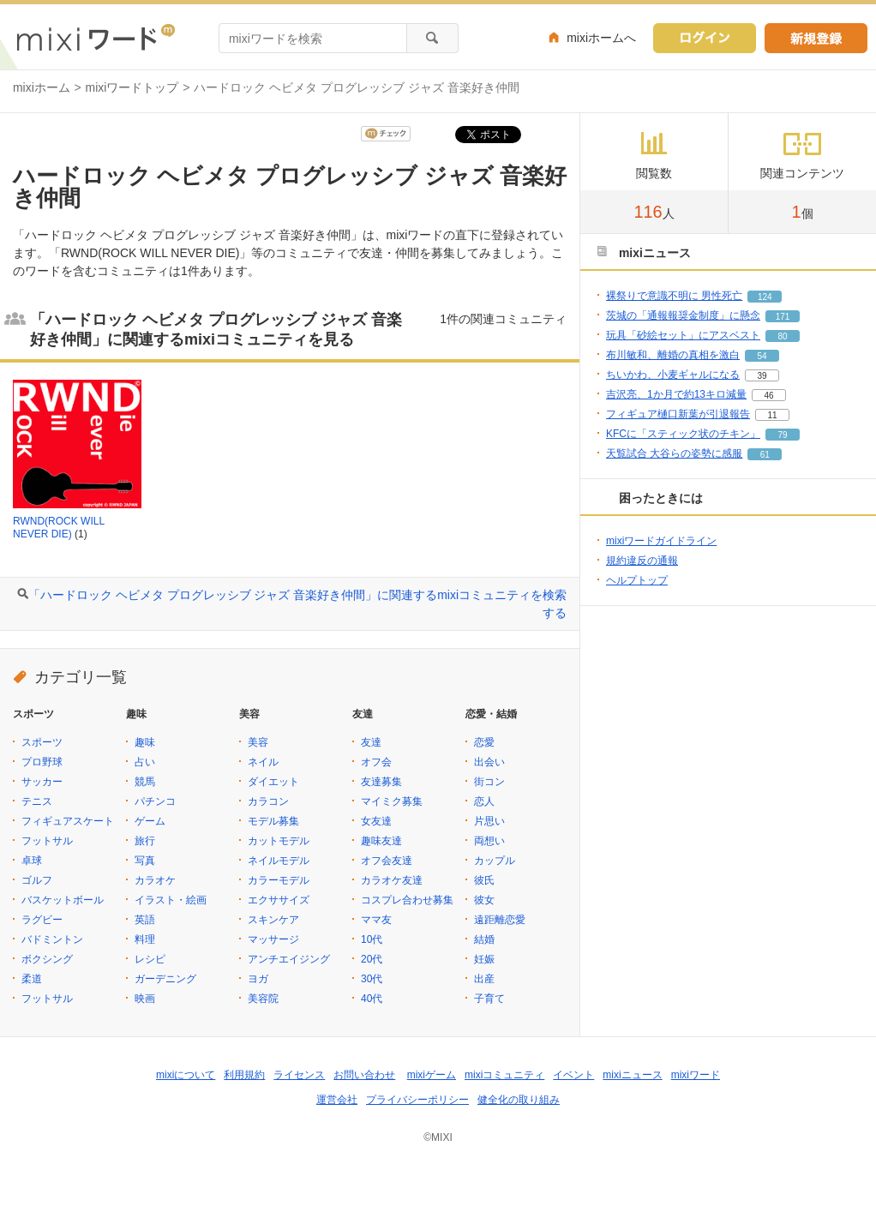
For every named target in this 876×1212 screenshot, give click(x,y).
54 (761, 356)
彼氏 (484, 880)
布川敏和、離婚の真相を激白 (673, 355)
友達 (371, 742)
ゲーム (150, 821)
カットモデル (278, 841)
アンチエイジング (289, 959)
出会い (489, 762)
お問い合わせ (364, 1075)
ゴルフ (36, 880)
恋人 (484, 801)
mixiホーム (41, 87)
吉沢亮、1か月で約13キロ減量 (676, 394)
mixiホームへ (601, 38)
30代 (371, 979)
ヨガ (258, 979)
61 (765, 454)
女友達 (376, 821)
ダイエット (273, 782)
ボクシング (47, 959)
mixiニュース (632, 1075)
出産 (484, 979)
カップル (494, 861)
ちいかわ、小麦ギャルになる (673, 375)
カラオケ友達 (392, 880)
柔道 (31, 979)
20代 (371, 959)
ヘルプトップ (637, 580)
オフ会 (376, 762)
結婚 (484, 939)
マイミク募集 (392, 801)
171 (783, 316)
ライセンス (299, 1075)
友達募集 (381, 782)
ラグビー (42, 920)
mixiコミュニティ (504, 1075)
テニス (36, 801)
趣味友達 (381, 841)
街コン (489, 782)
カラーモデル (278, 880)
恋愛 (484, 742)
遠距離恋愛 (499, 920)
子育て (489, 999)
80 (782, 336)
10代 (371, 939)
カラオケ (155, 880)
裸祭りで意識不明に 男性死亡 (674, 296)
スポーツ (42, 742)
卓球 (31, 861)
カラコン (268, 801)
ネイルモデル (278, 861)
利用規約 (244, 1075)
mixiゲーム (431, 1075)
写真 (145, 861)
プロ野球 (42, 762)
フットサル (47, 841)
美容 (258, 742)
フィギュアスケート (67, 821)
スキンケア (273, 920)
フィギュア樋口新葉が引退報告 (678, 414)
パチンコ (155, 801)
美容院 (263, 999)
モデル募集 (273, 821)
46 (768, 395)
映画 (145, 999)
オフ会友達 (386, 861)
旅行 (145, 841)
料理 (145, 939)
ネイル (263, 762)
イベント (573, 1075)
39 (761, 376)
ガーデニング (165, 979)
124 (765, 297)
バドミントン (52, 939)
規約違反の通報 (642, 561)
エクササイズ (278, 900)
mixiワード (695, 1075)
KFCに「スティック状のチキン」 (683, 434)
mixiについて (185, 1075)
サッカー (42, 782)
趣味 (145, 742)
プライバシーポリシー (417, 1100)
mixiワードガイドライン (661, 541)
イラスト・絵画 (171, 900)
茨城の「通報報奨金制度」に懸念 (683, 315)
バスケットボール (62, 900)
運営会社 (336, 1100)
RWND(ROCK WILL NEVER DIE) (59, 528)
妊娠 (484, 959)
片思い (489, 821)
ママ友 (376, 920)
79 (782, 435)
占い (145, 762)
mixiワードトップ (132, 87)
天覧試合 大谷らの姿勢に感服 (674, 453)
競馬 (145, 782)
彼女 (484, 900)
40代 (371, 999)
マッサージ (273, 939)
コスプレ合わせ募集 (407, 900)
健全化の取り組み (518, 1100)
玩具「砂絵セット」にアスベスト (683, 335)
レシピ (150, 959)
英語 (145, 920)
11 (772, 415)
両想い (489, 841)
